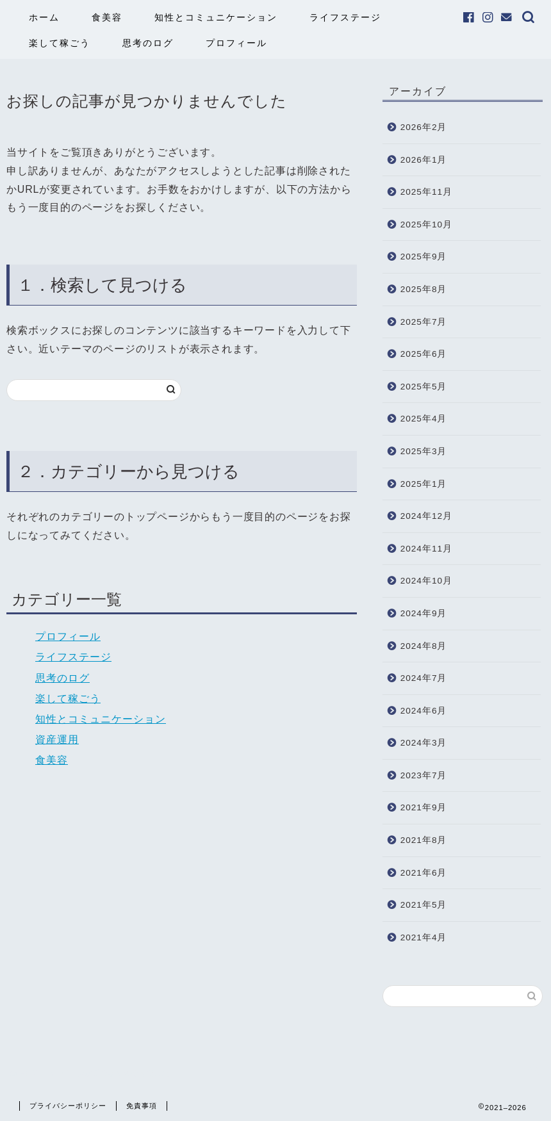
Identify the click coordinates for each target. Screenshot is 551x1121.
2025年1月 (423, 484)
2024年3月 (423, 743)
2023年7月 (423, 775)
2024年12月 (426, 516)
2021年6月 (423, 873)
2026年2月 (423, 127)
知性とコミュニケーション (215, 17)
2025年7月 (423, 322)
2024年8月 (423, 646)
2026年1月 (423, 160)
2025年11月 (426, 192)
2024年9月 (423, 613)
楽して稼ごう (59, 43)
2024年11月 (426, 548)
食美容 (107, 17)
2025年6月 (423, 354)
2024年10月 (426, 580)
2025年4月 (423, 418)
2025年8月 (423, 289)
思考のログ (148, 43)
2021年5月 (423, 905)
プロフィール (236, 43)
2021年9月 (423, 807)
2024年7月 (423, 678)
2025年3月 (423, 451)
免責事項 (141, 1105)
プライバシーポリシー (67, 1105)
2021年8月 (423, 840)
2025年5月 (423, 386)
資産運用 (57, 739)
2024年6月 (423, 711)
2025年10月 (426, 224)
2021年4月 (423, 937)
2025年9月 (423, 256)
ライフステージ (345, 17)
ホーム (44, 17)
